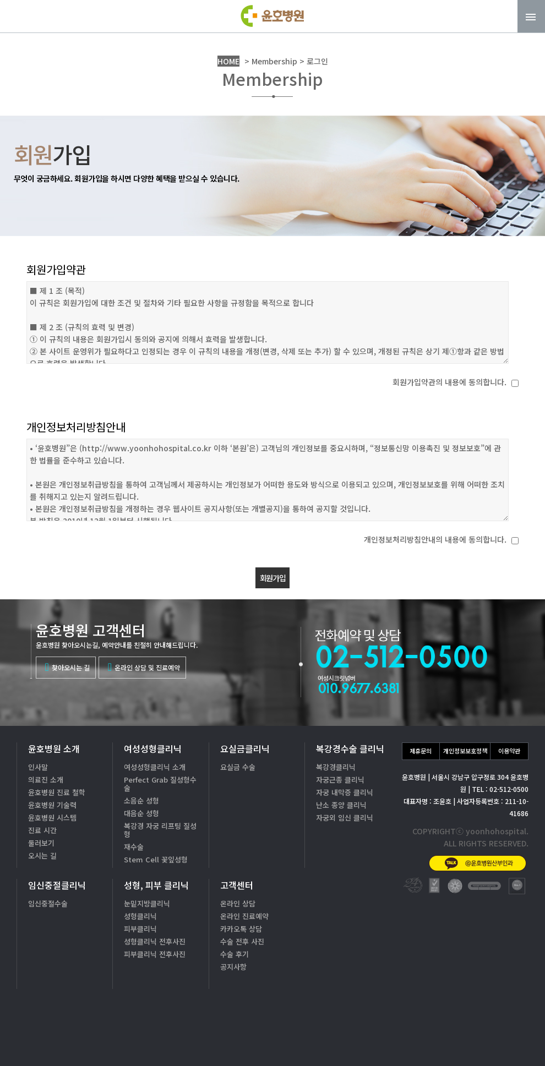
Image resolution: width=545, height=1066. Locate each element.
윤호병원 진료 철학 (56, 792)
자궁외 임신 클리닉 (344, 817)
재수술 (134, 847)
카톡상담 (424, 1037)
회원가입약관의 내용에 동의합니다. (449, 381)
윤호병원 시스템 (52, 817)
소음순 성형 (141, 800)
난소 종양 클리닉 (341, 805)
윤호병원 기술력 (52, 805)
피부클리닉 (140, 929)
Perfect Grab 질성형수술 (160, 783)
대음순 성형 (141, 813)
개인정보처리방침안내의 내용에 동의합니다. (435, 539)
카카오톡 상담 (241, 929)
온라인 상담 (237, 903)
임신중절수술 (48, 903)
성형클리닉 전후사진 (155, 941)
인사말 (38, 767)
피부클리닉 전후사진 (155, 954)
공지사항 (233, 967)
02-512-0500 (457, 1003)
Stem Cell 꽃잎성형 (156, 859)
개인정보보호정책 (465, 750)
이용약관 (509, 750)
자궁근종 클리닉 (340, 779)
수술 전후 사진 (242, 941)
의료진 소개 (45, 779)
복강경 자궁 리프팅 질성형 (160, 830)
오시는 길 (42, 855)
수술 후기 (234, 954)
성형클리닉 (140, 916)
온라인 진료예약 (244, 916)
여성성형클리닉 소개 (155, 767)
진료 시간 (42, 830)
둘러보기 (41, 843)
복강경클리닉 (336, 767)
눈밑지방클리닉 (147, 903)
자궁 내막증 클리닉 (344, 792)
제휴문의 (421, 750)
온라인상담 (501, 1037)
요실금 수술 (237, 767)
